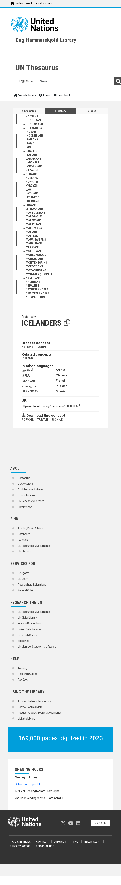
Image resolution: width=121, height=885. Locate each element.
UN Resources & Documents (34, 545)
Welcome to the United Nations (34, 3)
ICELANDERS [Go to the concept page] (34, 138)
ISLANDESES (30, 391)
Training (22, 668)
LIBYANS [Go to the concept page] (31, 215)
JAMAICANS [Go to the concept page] (33, 169)
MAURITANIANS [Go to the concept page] (36, 250)
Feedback (62, 95)
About (45, 95)
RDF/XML (28, 419)
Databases (24, 534)
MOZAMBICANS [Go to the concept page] (36, 281)
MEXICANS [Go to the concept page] (33, 258)
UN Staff (23, 578)
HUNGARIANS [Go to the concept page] (34, 134)
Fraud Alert (92, 841)
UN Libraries (24, 551)
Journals (23, 540)
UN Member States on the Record (37, 646)
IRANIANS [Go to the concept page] (32, 150)
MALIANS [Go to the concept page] (32, 242)
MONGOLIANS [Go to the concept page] (35, 269)
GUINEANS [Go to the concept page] (32, 119)
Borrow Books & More (30, 706)
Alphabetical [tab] (29, 111)
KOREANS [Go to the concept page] (32, 188)
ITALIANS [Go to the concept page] (32, 165)
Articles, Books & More (30, 528)
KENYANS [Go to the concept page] (32, 184)
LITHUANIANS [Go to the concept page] (35, 219)
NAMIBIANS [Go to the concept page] (33, 288)
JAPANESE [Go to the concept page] (32, 173)
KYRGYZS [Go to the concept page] (32, 196)
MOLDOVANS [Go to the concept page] (34, 261)
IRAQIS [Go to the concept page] (30, 154)
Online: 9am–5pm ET (27, 784)
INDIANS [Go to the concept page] (31, 142)
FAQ (75, 841)
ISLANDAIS (29, 380)
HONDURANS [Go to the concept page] (34, 131)
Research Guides (27, 635)
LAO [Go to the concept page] (28, 200)
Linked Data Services (29, 629)
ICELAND (27, 358)
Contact (42, 841)
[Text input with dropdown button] (76, 81)
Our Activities (25, 483)
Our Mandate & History (31, 489)
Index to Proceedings (30, 623)
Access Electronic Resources (34, 701)
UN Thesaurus (37, 67)
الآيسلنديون (28, 370)
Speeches (23, 640)
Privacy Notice (20, 846)
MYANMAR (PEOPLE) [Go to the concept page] (39, 284)
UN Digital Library (27, 617)
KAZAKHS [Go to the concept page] (32, 180)
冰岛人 (26, 375)
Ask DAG (23, 679)
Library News (25, 506)
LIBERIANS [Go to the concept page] (32, 211)
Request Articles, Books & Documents (39, 712)
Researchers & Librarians (32, 584)
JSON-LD (57, 419)
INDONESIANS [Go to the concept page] (35, 146)
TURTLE (42, 419)
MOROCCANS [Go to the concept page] (34, 277)
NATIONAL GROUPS (34, 346)
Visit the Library (26, 718)
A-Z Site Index (21, 841)
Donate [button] (100, 823)
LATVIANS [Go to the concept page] (32, 204)
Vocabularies (25, 95)
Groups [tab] (92, 111)
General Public (26, 590)
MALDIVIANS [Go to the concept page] (34, 238)
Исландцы (29, 386)
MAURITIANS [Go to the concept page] (34, 254)
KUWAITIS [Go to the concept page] (32, 192)
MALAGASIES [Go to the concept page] (34, 227)
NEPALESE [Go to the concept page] (32, 296)
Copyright (61, 841)
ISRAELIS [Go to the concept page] (31, 161)
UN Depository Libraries (31, 501)
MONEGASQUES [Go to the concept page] (36, 265)
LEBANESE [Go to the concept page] (32, 208)
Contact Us (24, 477)
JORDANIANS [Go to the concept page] (34, 177)
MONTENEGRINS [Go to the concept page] (36, 273)
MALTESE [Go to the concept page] (32, 246)
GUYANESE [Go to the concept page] (32, 123)
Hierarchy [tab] (60, 111)
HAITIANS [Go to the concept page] (32, 127)
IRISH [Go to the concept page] (29, 157)
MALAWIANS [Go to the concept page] (34, 231)
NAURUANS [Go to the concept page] (33, 292)
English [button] (26, 81)
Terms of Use (45, 846)
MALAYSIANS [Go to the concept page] (34, 234)
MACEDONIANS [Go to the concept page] (35, 223)
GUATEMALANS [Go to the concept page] (36, 115)
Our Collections (26, 495)
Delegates (23, 573)
